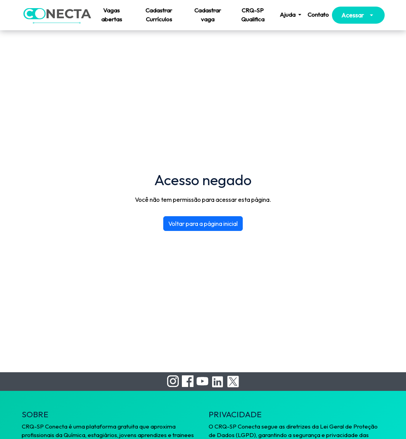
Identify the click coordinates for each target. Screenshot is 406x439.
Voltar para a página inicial (203, 223)
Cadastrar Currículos (158, 15)
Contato (318, 14)
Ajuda (288, 14)
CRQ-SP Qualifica (252, 15)
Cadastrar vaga (207, 15)
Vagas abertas (111, 15)
